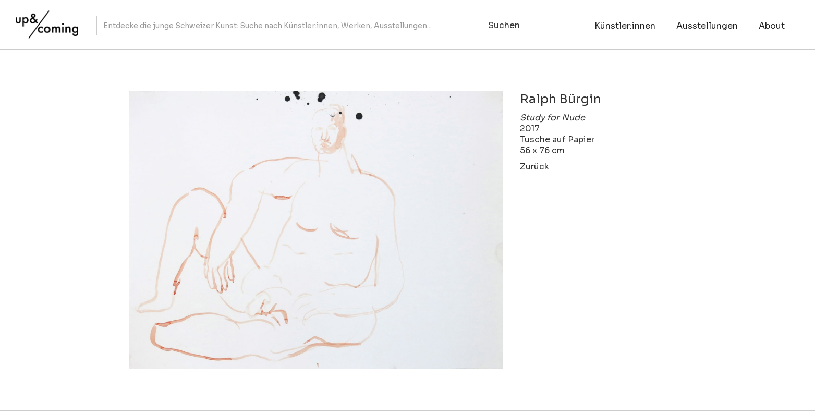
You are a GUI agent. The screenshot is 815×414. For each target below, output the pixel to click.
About (772, 25)
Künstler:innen (624, 25)
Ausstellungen (707, 25)
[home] (44, 19)
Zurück (534, 166)
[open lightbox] (305, 230)
